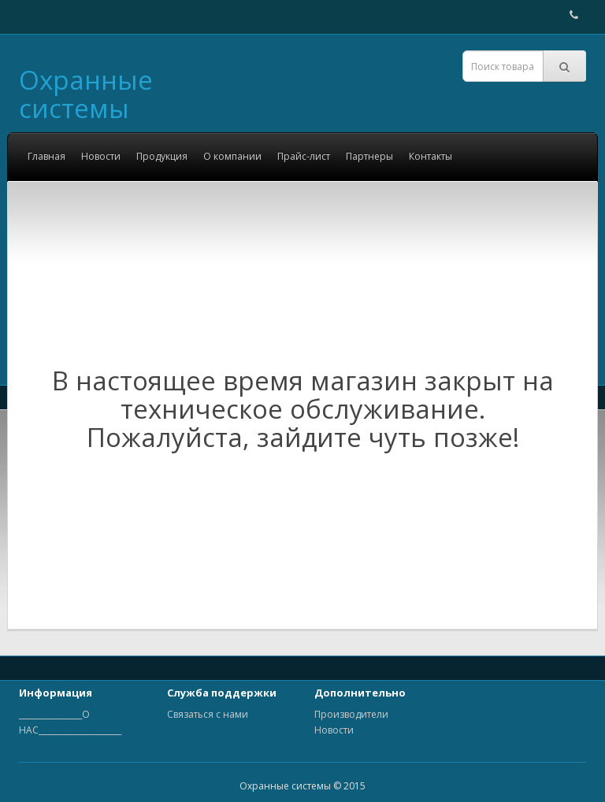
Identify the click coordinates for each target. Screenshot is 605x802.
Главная (46, 156)
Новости (101, 156)
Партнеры (369, 156)
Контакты (430, 156)
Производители (351, 714)
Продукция (161, 156)
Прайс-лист (303, 156)
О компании (232, 156)
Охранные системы (86, 94)
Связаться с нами (207, 714)
